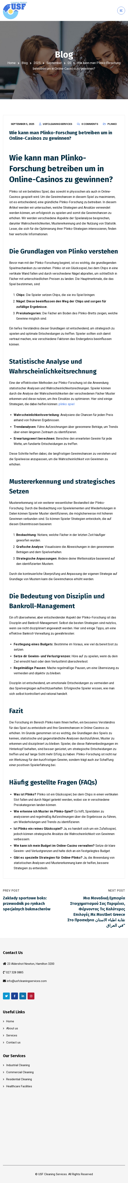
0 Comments (89, 124)
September (54, 63)
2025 (37, 63)
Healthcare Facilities (19, 1086)
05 (69, 63)
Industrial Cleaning (18, 1065)
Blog (24, 63)
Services (11, 1035)
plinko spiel (66, 404)
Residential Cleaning (19, 1079)
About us (12, 1028)
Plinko (112, 124)
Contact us (13, 1042)
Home (11, 63)
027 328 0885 (14, 972)
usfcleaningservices (57, 124)
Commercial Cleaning (20, 1072)
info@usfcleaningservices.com (27, 981)
